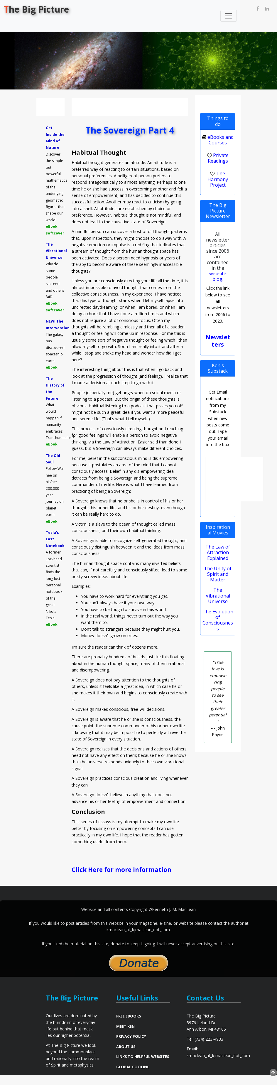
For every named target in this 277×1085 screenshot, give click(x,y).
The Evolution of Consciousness (217, 620)
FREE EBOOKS (128, 1025)
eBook (52, 226)
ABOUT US (125, 1056)
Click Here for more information (109, 874)
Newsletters (217, 340)
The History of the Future (55, 388)
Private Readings (218, 158)
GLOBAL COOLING (133, 1076)
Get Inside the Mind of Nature (55, 137)
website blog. (217, 276)
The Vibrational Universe (55, 251)
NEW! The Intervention (55, 324)
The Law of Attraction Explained (217, 552)
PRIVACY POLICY (131, 1046)
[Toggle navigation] (228, 16)
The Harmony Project (217, 179)
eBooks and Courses (220, 140)
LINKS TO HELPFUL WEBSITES (142, 1066)
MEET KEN (125, 1036)
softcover (55, 233)
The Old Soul (53, 459)
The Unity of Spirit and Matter (218, 574)
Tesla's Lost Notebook (55, 539)
